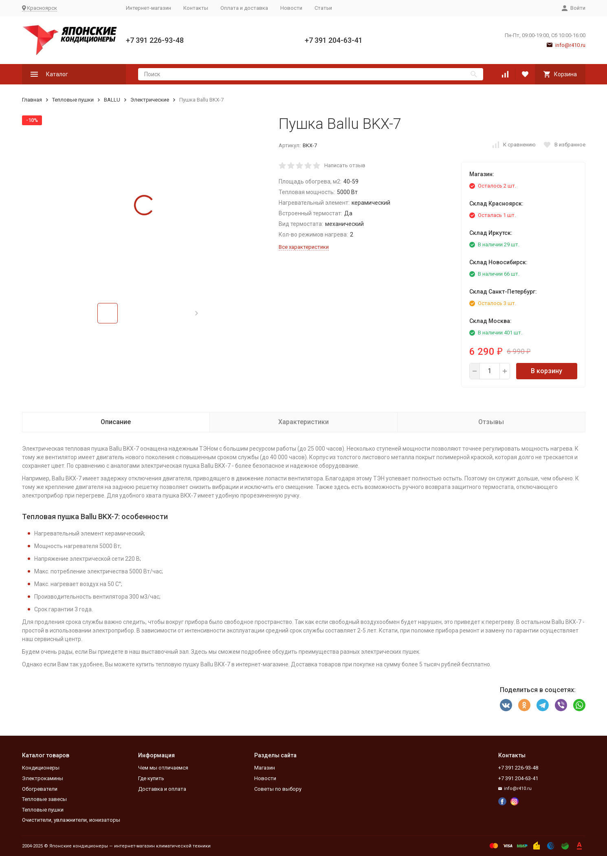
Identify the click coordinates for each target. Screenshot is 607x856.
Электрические (149, 100)
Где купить (151, 778)
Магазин (264, 768)
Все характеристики (304, 247)
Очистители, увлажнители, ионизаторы (71, 820)
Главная (32, 100)
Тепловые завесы (44, 799)
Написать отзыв (344, 165)
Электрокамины (42, 778)
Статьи (323, 8)
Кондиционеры (40, 768)
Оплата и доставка (244, 8)
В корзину (546, 371)
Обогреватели (39, 789)
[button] (196, 313)
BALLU (112, 100)
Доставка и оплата (162, 789)
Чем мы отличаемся (163, 768)
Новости (291, 8)
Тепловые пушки (73, 100)
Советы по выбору (277, 789)
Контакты (195, 8)
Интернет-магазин (148, 8)
